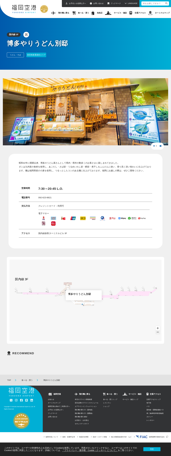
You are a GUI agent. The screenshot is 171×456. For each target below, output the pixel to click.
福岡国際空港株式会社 (150, 437)
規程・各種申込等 (68, 437)
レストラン (107, 403)
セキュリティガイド (82, 423)
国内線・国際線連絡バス (155, 410)
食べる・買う (81, 13)
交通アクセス (137, 13)
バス (148, 406)
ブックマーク (114, 3)
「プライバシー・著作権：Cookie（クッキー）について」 (90, 450)
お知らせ (51, 399)
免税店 (97, 13)
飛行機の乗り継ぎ (81, 417)
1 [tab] (154, 146)
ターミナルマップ (159, 13)
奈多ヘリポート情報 (100, 437)
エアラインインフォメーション (86, 406)
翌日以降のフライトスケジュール (86, 403)
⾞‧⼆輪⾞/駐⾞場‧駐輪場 (154, 413)
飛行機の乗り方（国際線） (84, 413)
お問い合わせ (96, 3)
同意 (152, 449)
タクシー (149, 417)
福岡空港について (52, 437)
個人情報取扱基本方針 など (121, 437)
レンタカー (150, 420)
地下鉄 (148, 403)
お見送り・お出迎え (82, 420)
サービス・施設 (116, 13)
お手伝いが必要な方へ (76, 3)
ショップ (106, 406)
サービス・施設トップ (130, 399)
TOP (9, 380)
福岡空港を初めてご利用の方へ (59, 406)
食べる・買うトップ (110, 399)
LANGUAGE (132, 3)
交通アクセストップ (153, 399)
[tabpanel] (85, 111)
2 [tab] (157, 146)
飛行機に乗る (60, 13)
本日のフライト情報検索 (83, 399)
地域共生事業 (83, 437)
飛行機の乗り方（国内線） (84, 410)
